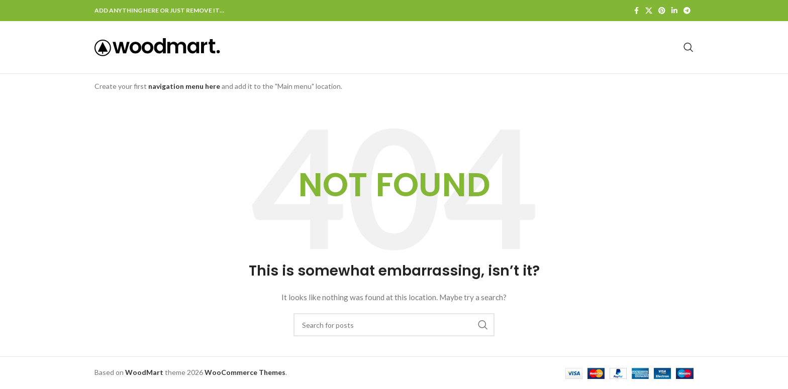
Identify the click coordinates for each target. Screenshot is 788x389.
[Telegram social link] (687, 11)
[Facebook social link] (636, 11)
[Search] (688, 47)
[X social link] (648, 11)
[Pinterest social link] (661, 11)
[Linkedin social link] (674, 11)
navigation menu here (184, 86)
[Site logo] (157, 46)
